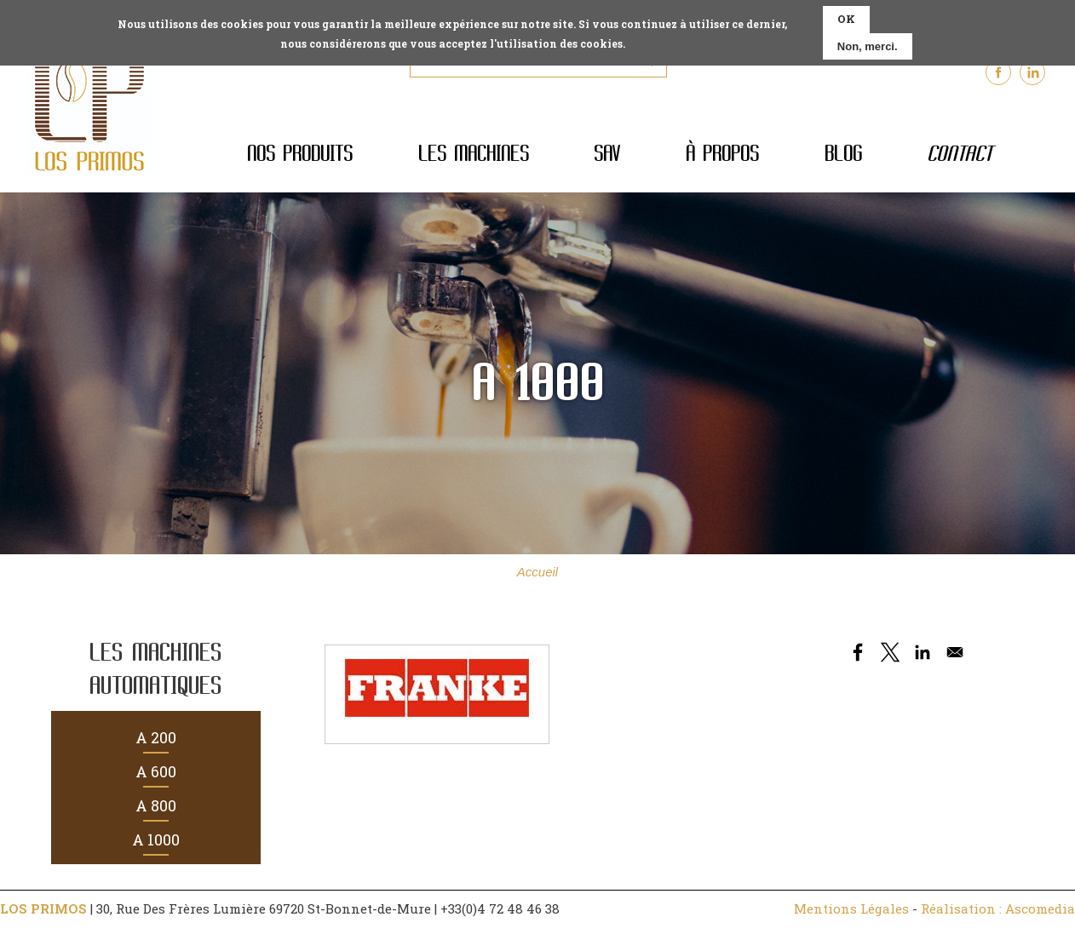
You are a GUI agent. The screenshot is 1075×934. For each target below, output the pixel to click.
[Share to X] (890, 652)
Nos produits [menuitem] (300, 153)
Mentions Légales (851, 908)
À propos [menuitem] (722, 153)
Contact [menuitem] (959, 153)
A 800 (155, 805)
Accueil (537, 571)
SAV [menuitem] (607, 153)
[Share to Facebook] (858, 652)
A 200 (155, 737)
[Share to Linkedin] (922, 652)
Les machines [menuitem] (473, 153)
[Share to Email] (955, 652)
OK (846, 14)
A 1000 (156, 839)
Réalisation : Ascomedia (998, 908)
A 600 (155, 771)
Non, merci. (867, 42)
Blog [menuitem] (843, 153)
